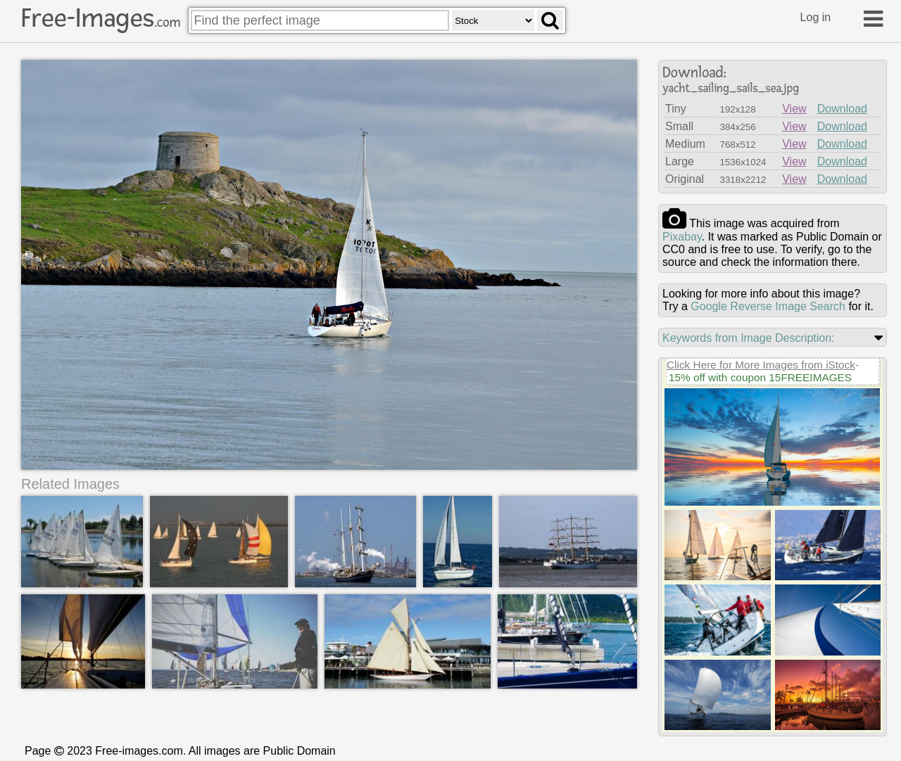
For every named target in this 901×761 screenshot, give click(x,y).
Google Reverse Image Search (768, 306)
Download (842, 109)
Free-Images (100, 18)
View (794, 109)
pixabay (682, 237)
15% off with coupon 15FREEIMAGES (760, 377)
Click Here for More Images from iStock (761, 365)
